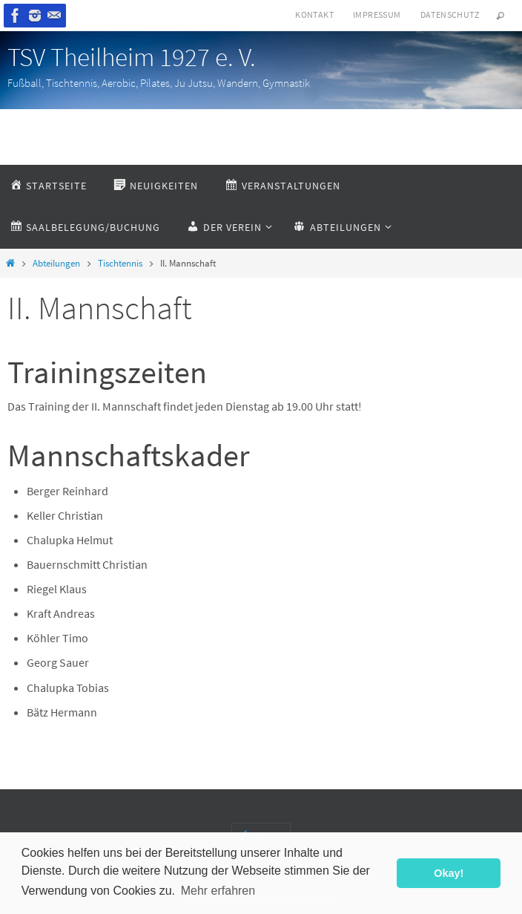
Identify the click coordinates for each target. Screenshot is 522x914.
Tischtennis (120, 263)
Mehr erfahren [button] (218, 890)
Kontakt (314, 14)
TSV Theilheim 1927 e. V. (131, 57)
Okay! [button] (448, 873)
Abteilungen (56, 263)
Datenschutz (449, 14)
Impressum (377, 14)
